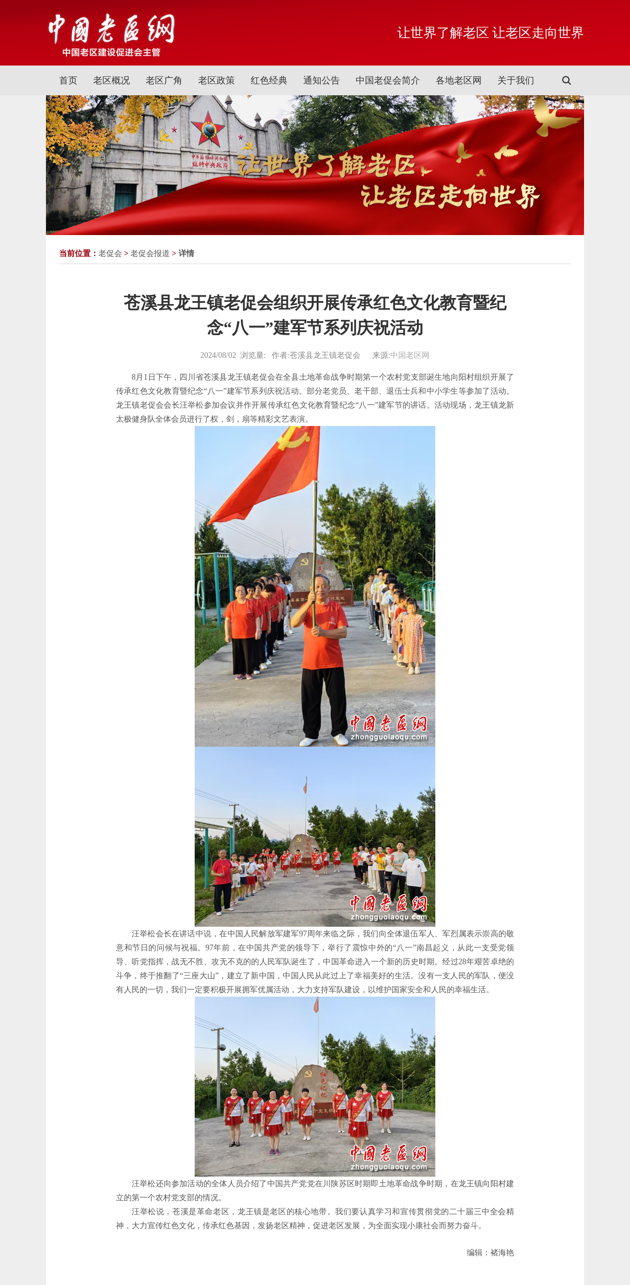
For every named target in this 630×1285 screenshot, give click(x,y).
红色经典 (269, 80)
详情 (186, 253)
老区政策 (216, 80)
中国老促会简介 (388, 80)
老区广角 (164, 80)
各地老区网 (459, 80)
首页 (68, 80)
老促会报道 (150, 253)
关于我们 (515, 80)
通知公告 (321, 80)
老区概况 (111, 80)
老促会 (110, 253)
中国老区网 (410, 355)
